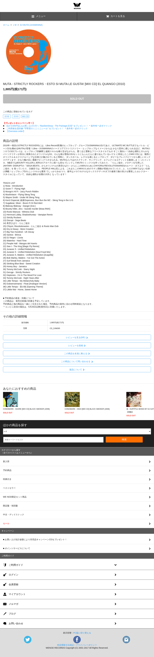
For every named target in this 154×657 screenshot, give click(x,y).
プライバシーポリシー (86, 645)
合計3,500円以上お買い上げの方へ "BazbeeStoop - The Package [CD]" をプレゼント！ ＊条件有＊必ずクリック (59, 126)
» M (14, 25)
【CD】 (7, 116)
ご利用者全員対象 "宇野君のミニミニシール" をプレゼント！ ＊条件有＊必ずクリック (47, 128)
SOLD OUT (77, 98)
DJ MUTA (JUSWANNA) (31, 25)
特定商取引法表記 (65, 645)
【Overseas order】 (15, 131)
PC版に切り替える (82, 633)
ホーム (6, 25)
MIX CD (25, 116)
